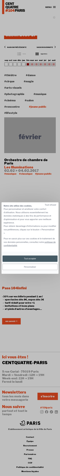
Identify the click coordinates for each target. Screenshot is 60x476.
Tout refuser (50, 204)
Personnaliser (30, 267)
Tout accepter (30, 258)
